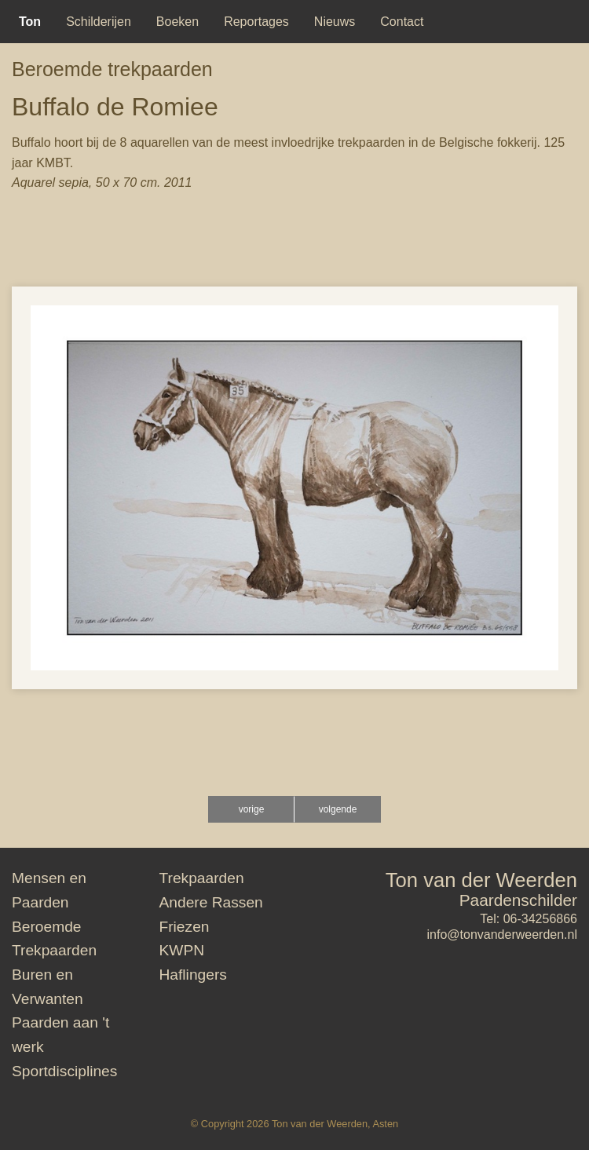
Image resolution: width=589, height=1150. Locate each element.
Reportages (256, 21)
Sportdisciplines (64, 1071)
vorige (252, 809)
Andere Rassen (211, 902)
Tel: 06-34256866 (528, 918)
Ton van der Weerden (481, 880)
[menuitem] (29, 21)
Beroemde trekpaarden (112, 69)
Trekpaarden (201, 878)
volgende (338, 809)
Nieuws (334, 21)
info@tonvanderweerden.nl (502, 934)
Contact (401, 21)
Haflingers (193, 974)
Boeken (177, 21)
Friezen (184, 926)
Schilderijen (98, 21)
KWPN (182, 950)
